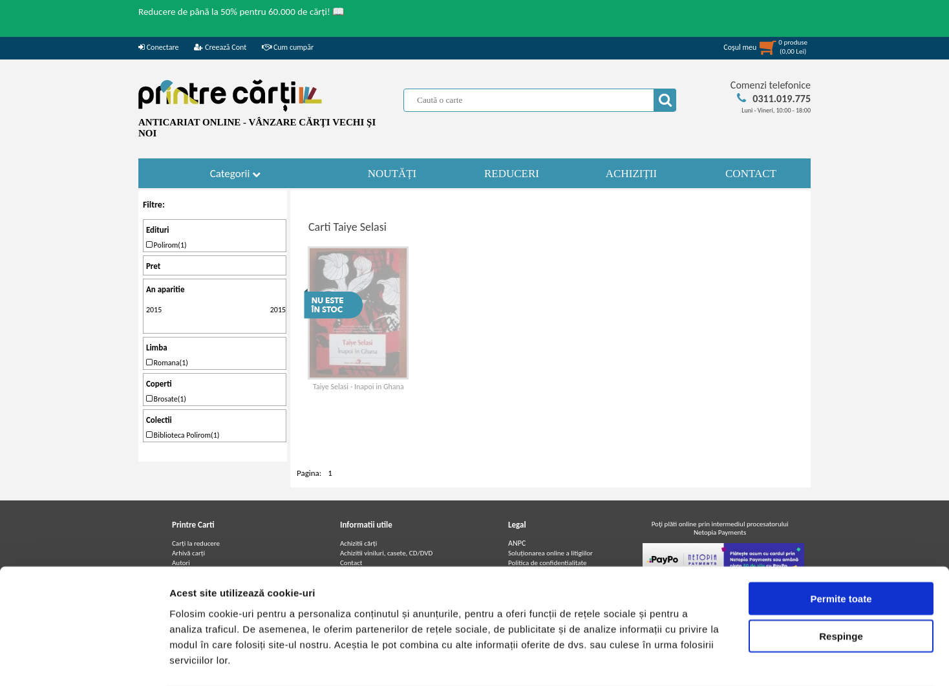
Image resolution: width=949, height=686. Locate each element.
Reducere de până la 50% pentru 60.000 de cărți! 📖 (241, 11)
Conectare (158, 47)
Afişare (646, 660)
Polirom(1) (166, 245)
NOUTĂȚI (392, 173)
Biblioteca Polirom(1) (183, 435)
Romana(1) (167, 362)
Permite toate (840, 546)
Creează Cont (220, 47)
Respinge (841, 584)
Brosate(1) (166, 398)
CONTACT (750, 173)
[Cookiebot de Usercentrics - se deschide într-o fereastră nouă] (83, 660)
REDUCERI (511, 173)
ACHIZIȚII (631, 173)
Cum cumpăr (288, 47)
